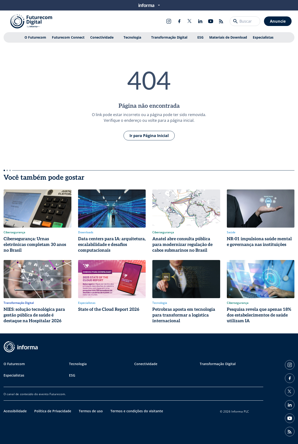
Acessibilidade (15, 411)
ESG (200, 37)
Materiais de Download (228, 37)
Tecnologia (132, 37)
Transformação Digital (169, 37)
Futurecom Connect (68, 37)
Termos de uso (91, 411)
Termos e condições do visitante (136, 411)
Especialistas (263, 37)
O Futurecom (35, 37)
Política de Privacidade (52, 411)
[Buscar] (235, 21)
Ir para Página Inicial (149, 135)
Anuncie (278, 21)
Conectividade (102, 37)
